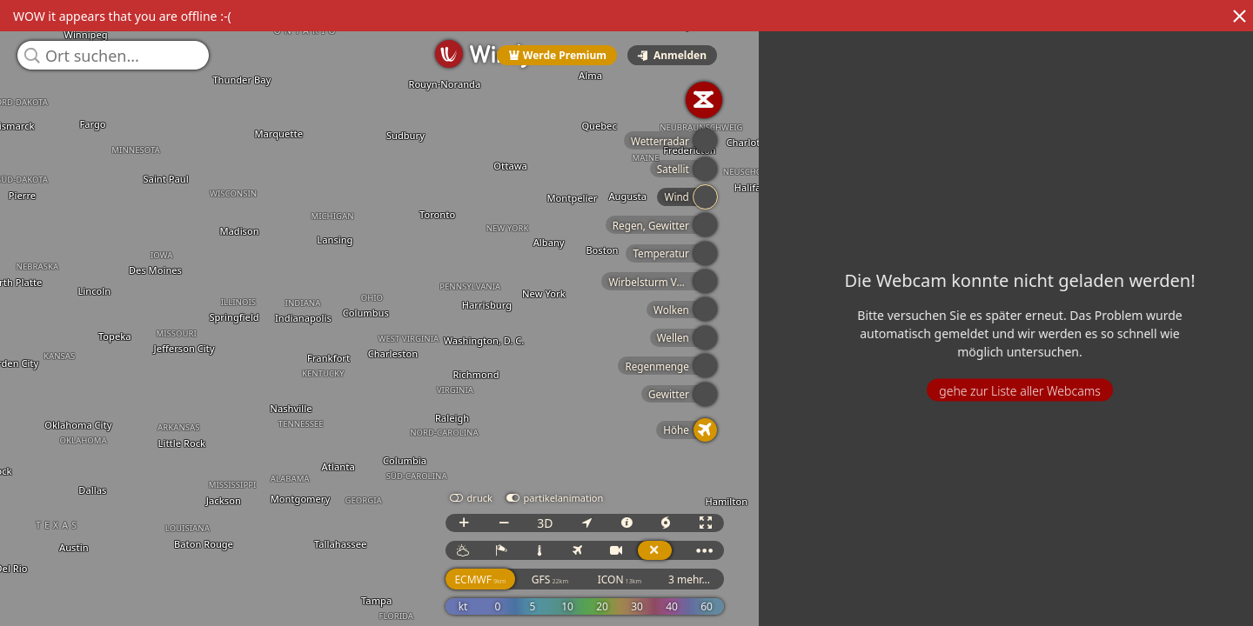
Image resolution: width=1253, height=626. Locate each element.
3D (1067, 538)
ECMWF (1002, 595)
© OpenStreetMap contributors (1180, 620)
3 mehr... (1211, 595)
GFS (1072, 595)
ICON (1142, 595)
